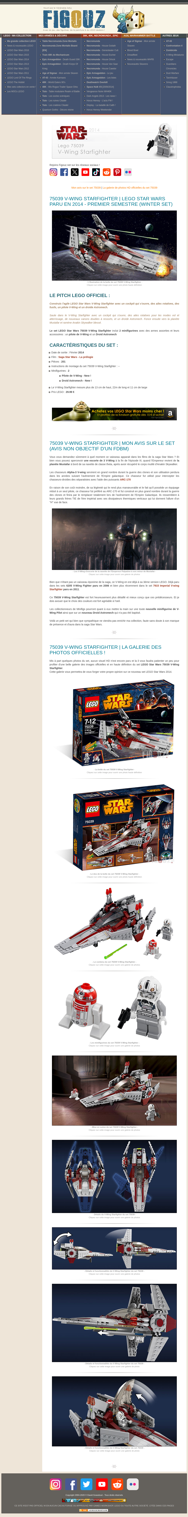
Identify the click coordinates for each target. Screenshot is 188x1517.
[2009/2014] (100, 87)
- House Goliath (101, 45)
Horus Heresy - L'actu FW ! (100, 100)
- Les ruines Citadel (54, 100)
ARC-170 (125, 479)
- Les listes (101, 77)
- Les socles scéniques (55, 96)
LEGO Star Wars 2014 (18, 59)
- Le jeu (100, 73)
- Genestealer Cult (102, 50)
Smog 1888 (171, 82)
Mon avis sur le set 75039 (86, 187)
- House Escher (101, 55)
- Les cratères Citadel (55, 105)
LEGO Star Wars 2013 (18, 64)
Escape (169, 59)
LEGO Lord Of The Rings (19, 77)
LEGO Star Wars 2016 (18, 50)
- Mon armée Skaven (60, 73)
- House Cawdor (101, 68)
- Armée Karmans (54, 77)
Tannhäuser (172, 77)
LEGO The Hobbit (15, 82)
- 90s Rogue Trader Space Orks (60, 87)
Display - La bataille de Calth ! (101, 105)
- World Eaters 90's (53, 82)
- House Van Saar (102, 64)
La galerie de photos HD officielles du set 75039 (130, 187)
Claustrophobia (173, 87)
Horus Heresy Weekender (99, 109)
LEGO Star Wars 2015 (18, 55)
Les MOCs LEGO (15, 91)
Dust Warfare (172, 73)
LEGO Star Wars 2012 (18, 68)
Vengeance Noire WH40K (99, 91)
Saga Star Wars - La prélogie (75, 357)
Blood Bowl (132, 50)
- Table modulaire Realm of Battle (61, 91)
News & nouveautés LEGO (20, 45)
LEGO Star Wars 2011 (18, 73)
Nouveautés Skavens (137, 64)
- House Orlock (101, 59)
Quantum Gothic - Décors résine (58, 109)
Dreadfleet (132, 55)
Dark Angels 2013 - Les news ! (101, 96)
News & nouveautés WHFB (140, 59)
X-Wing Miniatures (175, 55)
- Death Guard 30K (61, 59)
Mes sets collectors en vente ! (21, 87)
